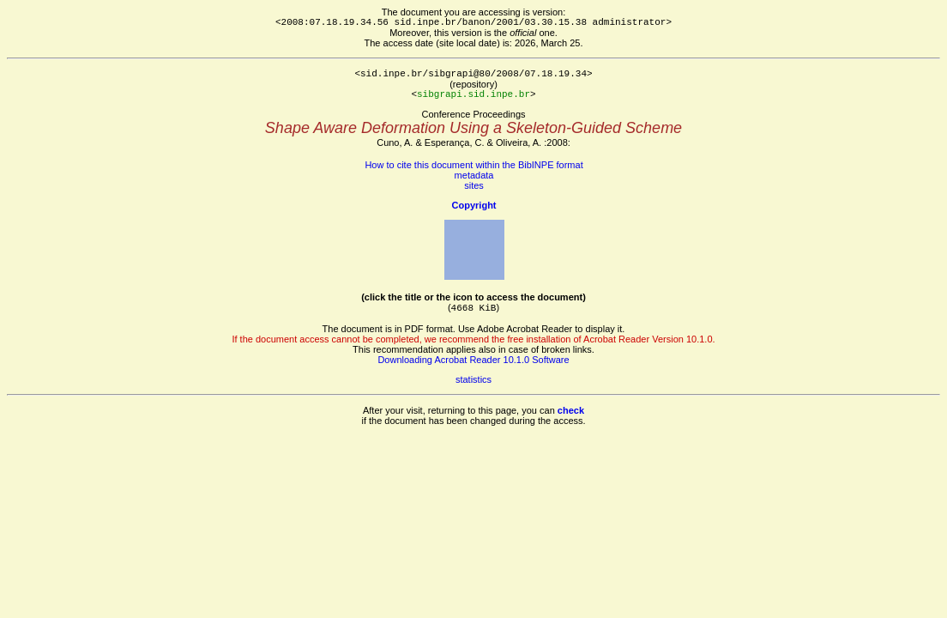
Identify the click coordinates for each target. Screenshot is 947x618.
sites (474, 185)
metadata (474, 175)
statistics (473, 379)
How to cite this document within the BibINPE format (473, 165)
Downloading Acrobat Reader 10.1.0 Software (473, 359)
